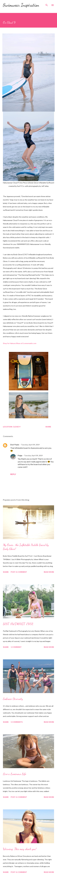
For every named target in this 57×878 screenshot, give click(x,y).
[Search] (46, 4)
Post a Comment (19, 572)
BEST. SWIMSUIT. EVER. (18, 624)
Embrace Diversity (13, 699)
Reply (13, 474)
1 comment (16, 647)
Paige (20, 455)
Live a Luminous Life (14, 774)
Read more (49, 572)
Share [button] (48, 427)
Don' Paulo (14, 445)
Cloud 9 (16, 427)
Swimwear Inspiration (21, 5)
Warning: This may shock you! (19, 849)
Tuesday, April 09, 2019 (30, 445)
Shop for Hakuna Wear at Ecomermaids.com (19, 343)
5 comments (17, 722)
